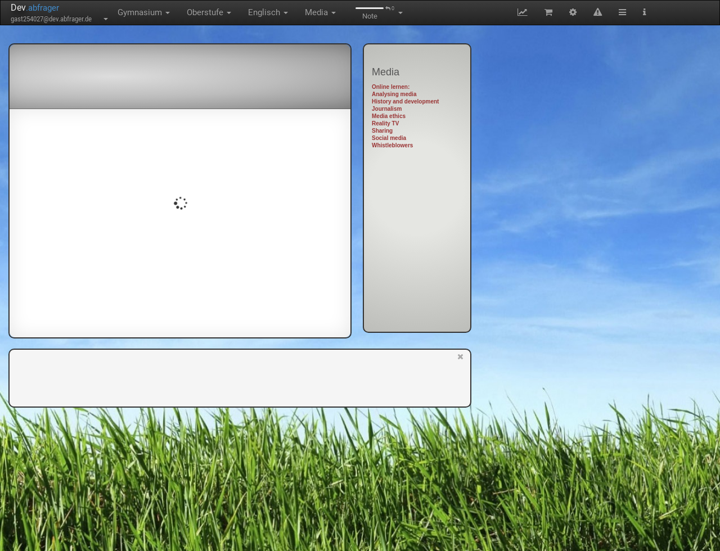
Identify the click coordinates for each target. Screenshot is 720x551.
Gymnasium (144, 12)
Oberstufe (209, 12)
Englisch (268, 12)
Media (320, 12)
